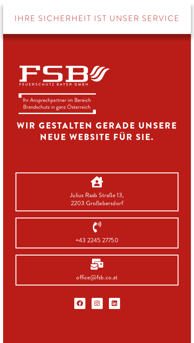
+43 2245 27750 (97, 240)
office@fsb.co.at (97, 277)
